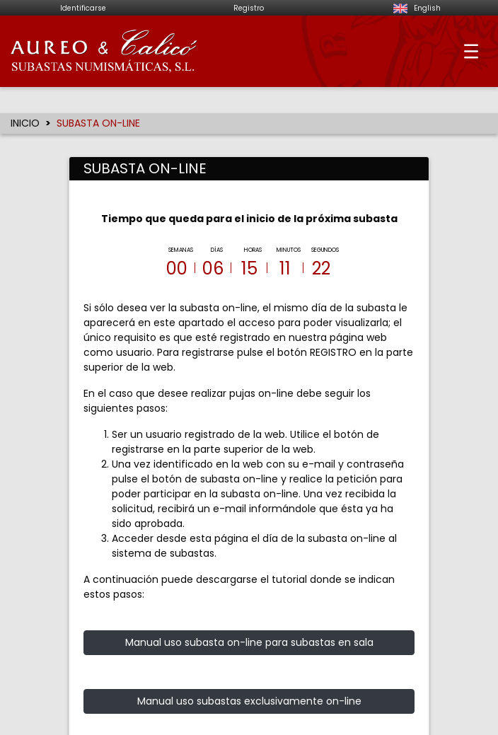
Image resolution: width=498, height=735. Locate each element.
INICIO (25, 123)
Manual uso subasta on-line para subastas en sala (249, 632)
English (415, 8)
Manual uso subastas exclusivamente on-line (249, 690)
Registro (248, 8)
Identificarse (83, 8)
